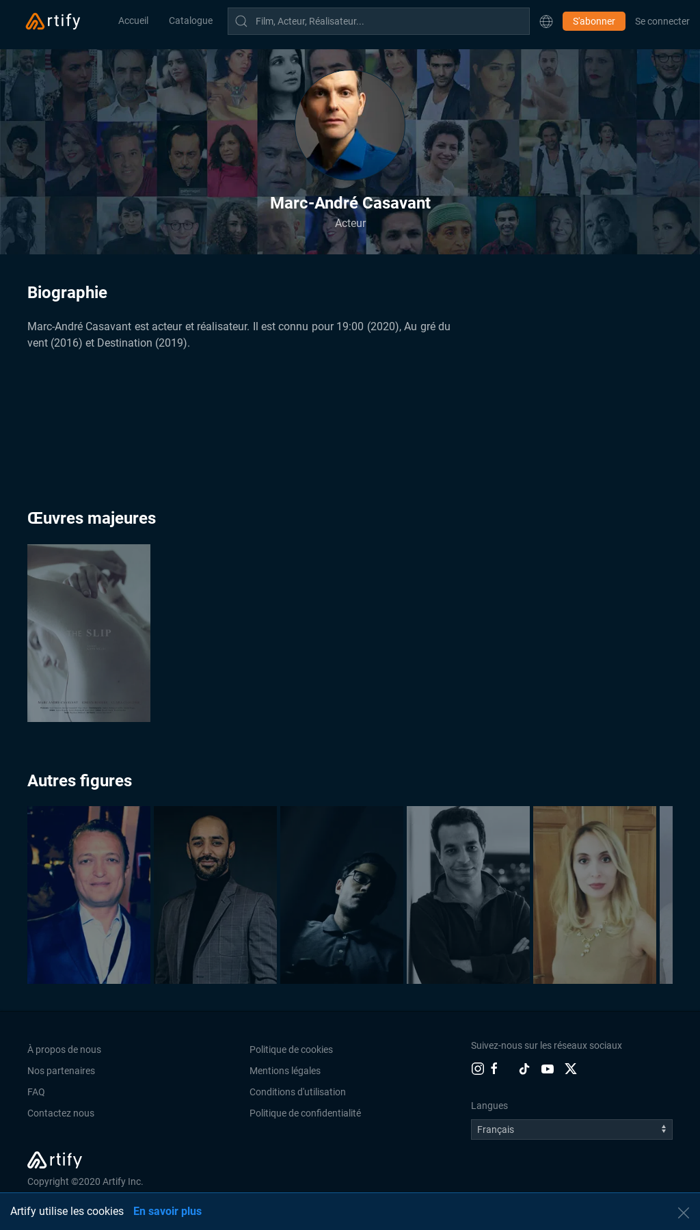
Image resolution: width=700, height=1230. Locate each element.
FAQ (36, 1091)
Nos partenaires (61, 1070)
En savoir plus (167, 1211)
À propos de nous (64, 1049)
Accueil (133, 20)
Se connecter (662, 21)
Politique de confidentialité (305, 1113)
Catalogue (191, 20)
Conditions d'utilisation (298, 1091)
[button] (546, 21)
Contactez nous (60, 1113)
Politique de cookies (291, 1049)
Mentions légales (285, 1070)
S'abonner (594, 21)
